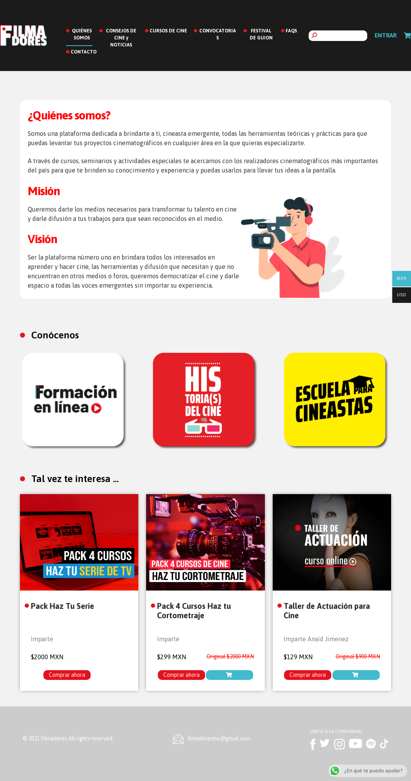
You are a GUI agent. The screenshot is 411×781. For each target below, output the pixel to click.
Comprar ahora (67, 675)
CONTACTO (83, 52)
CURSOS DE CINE (168, 31)
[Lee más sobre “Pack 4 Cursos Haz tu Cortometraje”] (229, 675)
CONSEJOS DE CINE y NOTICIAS (121, 38)
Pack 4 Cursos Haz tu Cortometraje (194, 610)
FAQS (291, 31)
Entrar (386, 35)
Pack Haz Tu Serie (62, 605)
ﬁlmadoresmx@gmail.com (219, 738)
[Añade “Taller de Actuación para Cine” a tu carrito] (356, 675)
